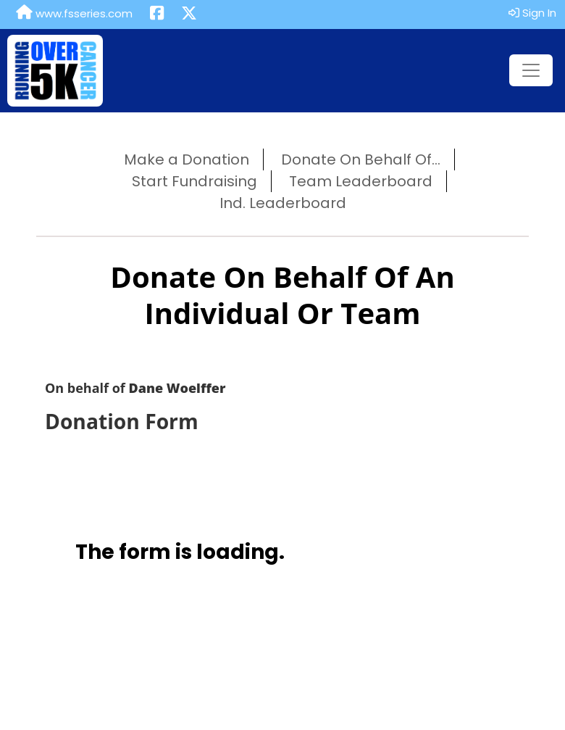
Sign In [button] (532, 12)
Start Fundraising (194, 181)
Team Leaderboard (360, 181)
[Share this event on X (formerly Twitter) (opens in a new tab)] (189, 14)
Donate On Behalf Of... (360, 159)
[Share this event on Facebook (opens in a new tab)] (157, 14)
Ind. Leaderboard (282, 203)
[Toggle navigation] (531, 70)
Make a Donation (186, 159)
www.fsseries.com (74, 13)
